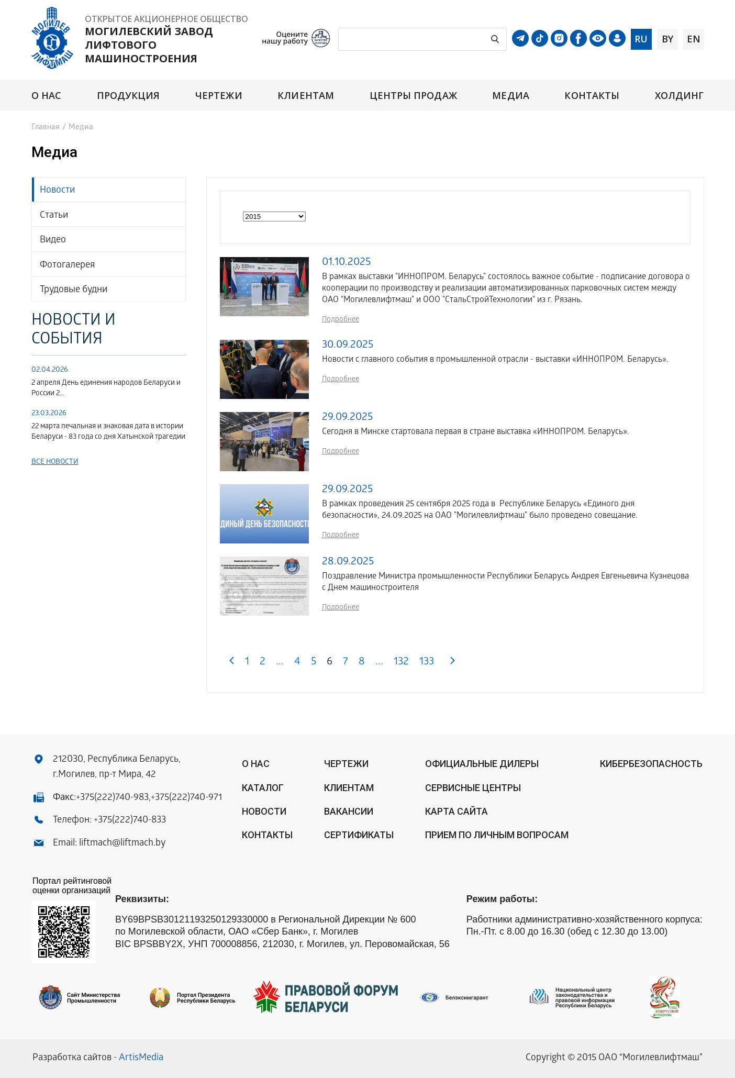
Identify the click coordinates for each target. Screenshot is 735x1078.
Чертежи (218, 96)
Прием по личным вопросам (497, 834)
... (280, 663)
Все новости (55, 462)
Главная (45, 127)
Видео (53, 240)
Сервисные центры (473, 787)
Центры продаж (413, 96)
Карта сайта (456, 811)
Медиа (510, 96)
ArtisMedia (141, 1058)
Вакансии (348, 811)
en (693, 38)
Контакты (591, 96)
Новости (57, 190)
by (667, 38)
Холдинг (679, 96)
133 (426, 663)
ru (641, 38)
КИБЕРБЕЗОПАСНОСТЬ (651, 763)
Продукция (128, 96)
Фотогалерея (67, 265)
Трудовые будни (73, 290)
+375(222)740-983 (112, 798)
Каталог (263, 787)
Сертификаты (359, 834)
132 (401, 663)
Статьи (54, 215)
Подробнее (340, 320)
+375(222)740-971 (186, 798)
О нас (46, 96)
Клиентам (305, 96)
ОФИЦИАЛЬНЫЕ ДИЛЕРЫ (482, 763)
